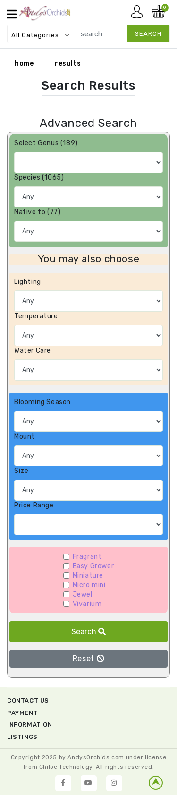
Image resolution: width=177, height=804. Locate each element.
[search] (120, 33)
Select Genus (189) (46, 143)
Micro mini (89, 585)
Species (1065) (39, 178)
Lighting (27, 282)
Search (88, 631)
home (24, 63)
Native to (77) (37, 212)
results (68, 63)
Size (21, 471)
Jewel (83, 594)
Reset (88, 658)
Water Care (32, 351)
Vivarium (87, 604)
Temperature (36, 316)
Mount (24, 436)
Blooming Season (42, 402)
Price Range (34, 505)
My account (139, 14)
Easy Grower (93, 566)
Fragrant (87, 557)
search (148, 33)
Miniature (88, 576)
